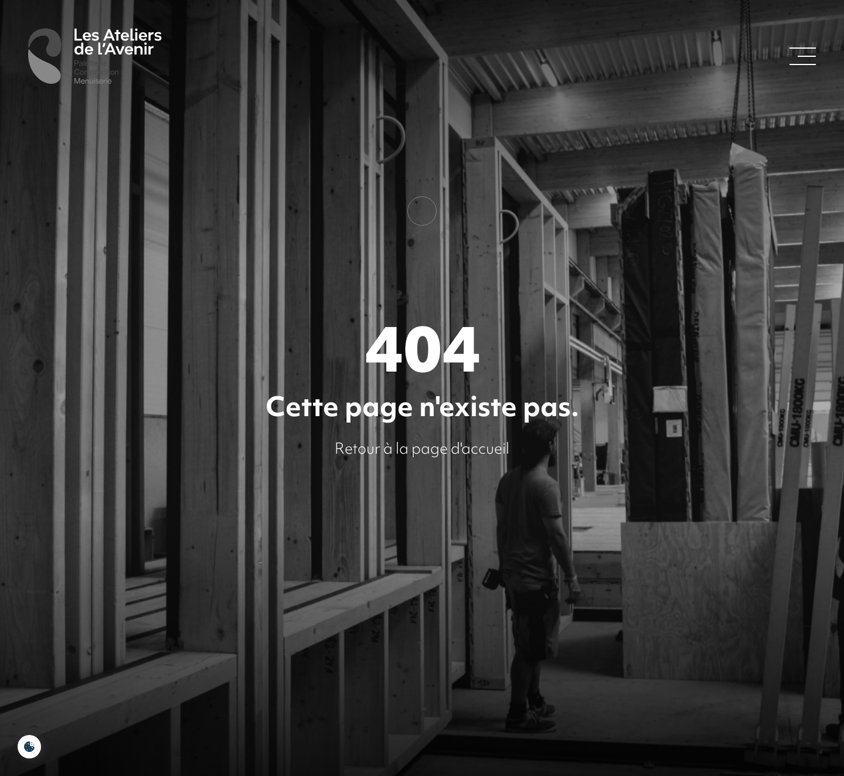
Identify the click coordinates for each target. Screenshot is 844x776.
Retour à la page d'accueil (422, 448)
